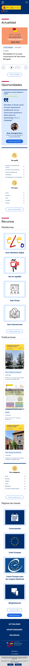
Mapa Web (14, 651)
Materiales (8, 486)
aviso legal (16, 662)
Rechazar (18, 664)
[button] (2, 2)
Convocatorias (15, 529)
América (7, 195)
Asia (6, 198)
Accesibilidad (14, 653)
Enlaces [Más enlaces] (23, 2)
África (7, 193)
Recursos (14, 635)
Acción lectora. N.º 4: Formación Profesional (13, 418)
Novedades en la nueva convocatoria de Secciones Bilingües (14, 56)
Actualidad (14, 624)
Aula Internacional (14, 325)
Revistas (7, 478)
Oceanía (7, 200)
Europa (7, 203)
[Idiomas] (7, 2)
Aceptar (10, 664)
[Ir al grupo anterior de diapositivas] (3, 67)
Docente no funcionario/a (12, 169)
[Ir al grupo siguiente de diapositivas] (26, 67)
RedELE (7, 481)
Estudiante (8, 174)
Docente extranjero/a (11, 172)
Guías (6, 476)
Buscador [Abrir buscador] (27, 2)
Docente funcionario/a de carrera (12, 166)
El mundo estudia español (12, 488)
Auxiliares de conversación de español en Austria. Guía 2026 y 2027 (14, 378)
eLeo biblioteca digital (14, 253)
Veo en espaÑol (14, 277)
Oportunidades (14, 630)
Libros (7, 483)
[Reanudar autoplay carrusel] (11, 67)
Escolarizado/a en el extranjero (13, 177)
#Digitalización (15, 603)
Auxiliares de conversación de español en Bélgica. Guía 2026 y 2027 (14, 459)
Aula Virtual (14, 301)
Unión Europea (15, 553)
